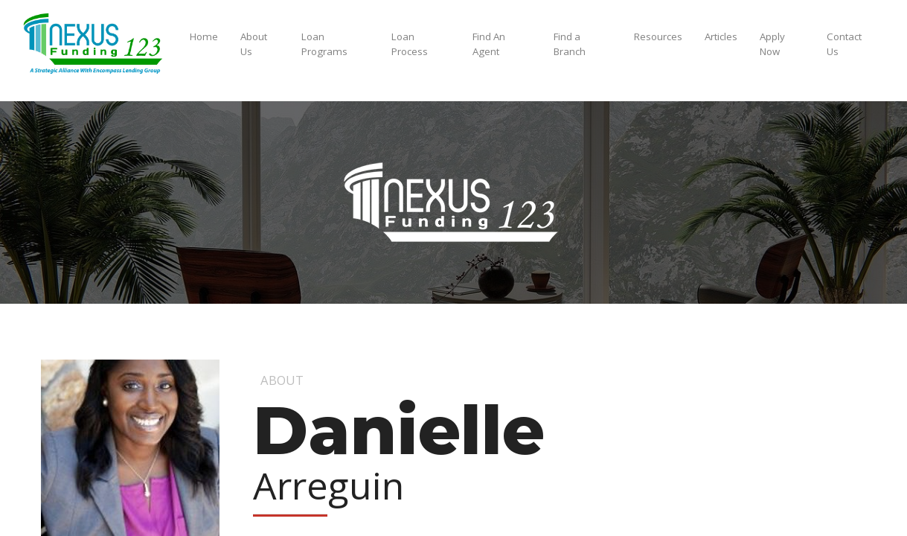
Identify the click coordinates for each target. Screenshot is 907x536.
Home (204, 36)
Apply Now (772, 44)
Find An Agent (488, 44)
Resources (658, 36)
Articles (721, 36)
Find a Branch (570, 44)
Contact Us (844, 44)
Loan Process (409, 44)
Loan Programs (324, 44)
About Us (253, 44)
